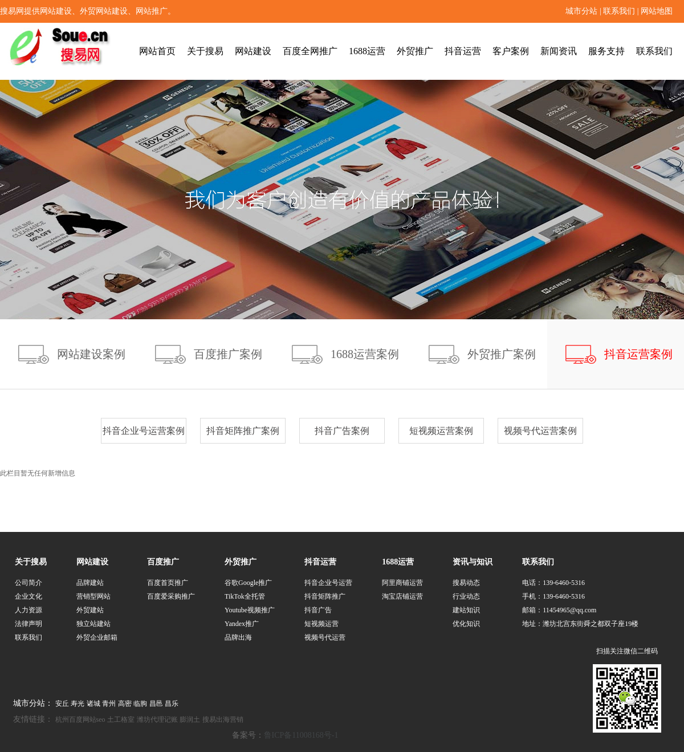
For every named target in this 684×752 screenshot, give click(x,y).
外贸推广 (415, 51)
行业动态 (466, 596)
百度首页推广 (167, 583)
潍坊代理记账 (157, 719)
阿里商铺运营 (402, 583)
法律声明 (28, 624)
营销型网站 (93, 596)
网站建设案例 (91, 354)
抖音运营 (463, 51)
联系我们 (619, 11)
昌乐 (171, 704)
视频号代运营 (324, 637)
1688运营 (367, 51)
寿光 (77, 704)
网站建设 (253, 51)
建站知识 (466, 610)
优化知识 (466, 624)
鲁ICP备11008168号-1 (301, 735)
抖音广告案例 (342, 431)
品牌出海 (238, 637)
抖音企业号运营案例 (144, 431)
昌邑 (156, 704)
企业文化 (28, 596)
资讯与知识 (472, 562)
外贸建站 (90, 610)
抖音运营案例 (638, 354)
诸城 (93, 704)
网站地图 (657, 11)
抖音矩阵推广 (324, 596)
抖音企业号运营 (328, 583)
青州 (109, 704)
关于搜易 (205, 51)
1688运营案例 (365, 354)
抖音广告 (318, 610)
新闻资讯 (558, 51)
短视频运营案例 (441, 431)
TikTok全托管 (245, 596)
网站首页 (157, 51)
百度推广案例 (228, 354)
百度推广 (163, 562)
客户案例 (510, 51)
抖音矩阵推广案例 (242, 431)
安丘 (62, 704)
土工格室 (121, 719)
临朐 (140, 704)
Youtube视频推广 (250, 610)
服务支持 (606, 51)
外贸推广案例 (501, 354)
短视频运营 (321, 624)
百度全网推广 (310, 51)
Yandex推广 (242, 624)
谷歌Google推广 (248, 583)
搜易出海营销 (222, 719)
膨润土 (190, 719)
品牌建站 (90, 583)
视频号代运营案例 (540, 431)
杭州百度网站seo (80, 719)
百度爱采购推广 (171, 596)
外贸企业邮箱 (96, 637)
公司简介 (28, 583)
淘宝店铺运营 (402, 596)
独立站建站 (93, 624)
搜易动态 (466, 583)
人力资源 (28, 610)
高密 (125, 704)
